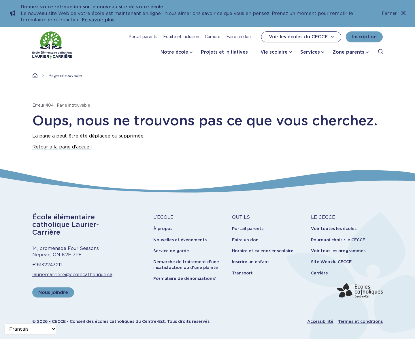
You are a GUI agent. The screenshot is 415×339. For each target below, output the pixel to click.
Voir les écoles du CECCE (302, 37)
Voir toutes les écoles (333, 228)
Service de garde (171, 250)
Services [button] (310, 52)
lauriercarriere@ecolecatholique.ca (72, 274)
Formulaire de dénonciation (182, 278)
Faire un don (238, 36)
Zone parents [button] (348, 52)
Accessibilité (320, 321)
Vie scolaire (274, 52)
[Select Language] (30, 329)
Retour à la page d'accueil (62, 147)
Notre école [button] (174, 52)
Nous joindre (53, 292)
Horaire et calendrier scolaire (262, 250)
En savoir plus (98, 19)
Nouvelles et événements (180, 240)
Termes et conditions (360, 321)
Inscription (364, 36)
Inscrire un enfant (250, 261)
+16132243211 (47, 265)
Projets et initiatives (224, 52)
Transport (242, 273)
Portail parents (143, 36)
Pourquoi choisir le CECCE (338, 240)
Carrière (212, 36)
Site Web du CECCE (331, 261)
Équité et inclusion (181, 36)
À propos (162, 228)
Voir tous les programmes (338, 250)
